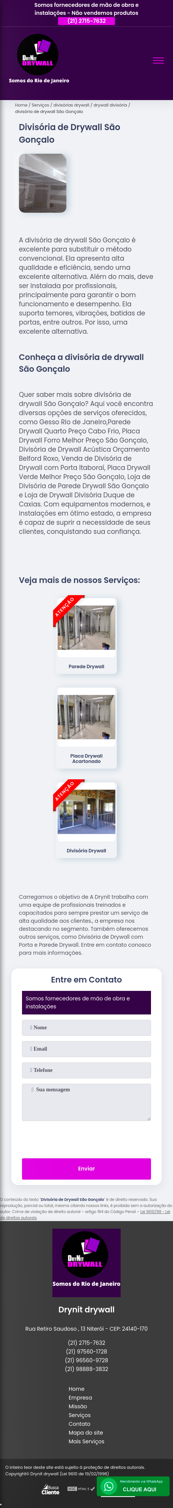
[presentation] (86, 1138)
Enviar (86, 1168)
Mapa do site (86, 1432)
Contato (79, 1424)
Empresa (80, 1397)
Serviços (80, 1415)
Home (77, 1389)
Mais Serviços (86, 1441)
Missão (78, 1406)
